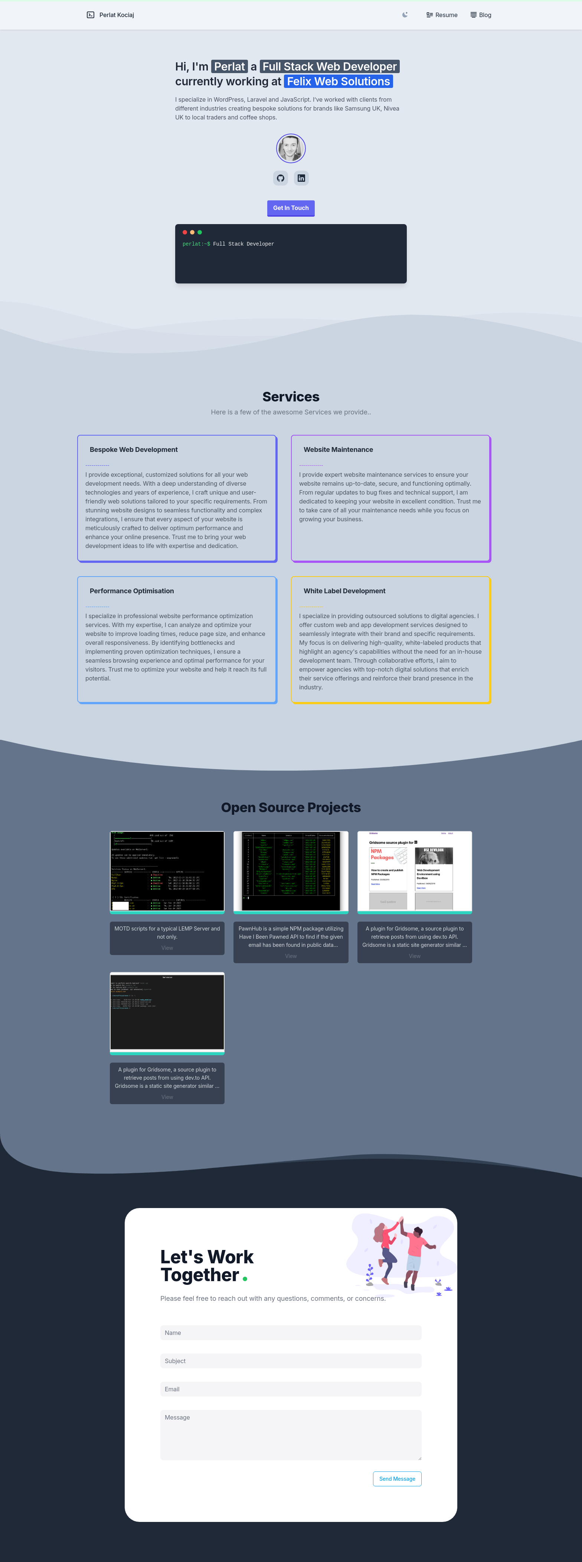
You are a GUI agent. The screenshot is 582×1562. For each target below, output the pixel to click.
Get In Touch (291, 207)
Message (177, 1417)
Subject (175, 1361)
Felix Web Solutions (338, 81)
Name (173, 1332)
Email (172, 1389)
